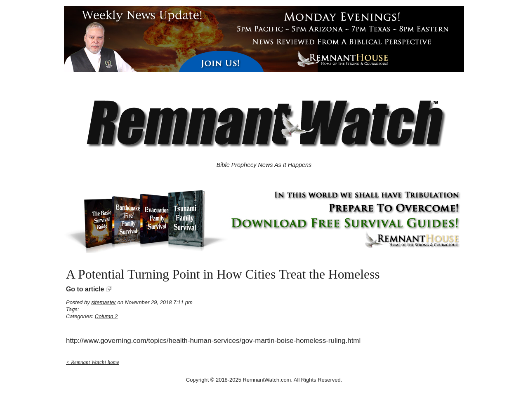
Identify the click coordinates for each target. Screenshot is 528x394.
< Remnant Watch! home (92, 362)
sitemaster (103, 302)
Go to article (85, 289)
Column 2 (106, 316)
